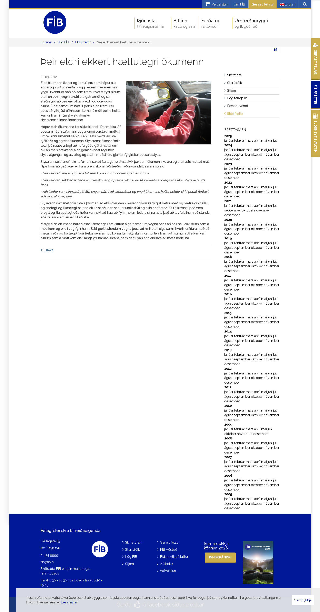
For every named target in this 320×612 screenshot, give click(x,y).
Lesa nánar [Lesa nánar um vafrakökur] (69, 602)
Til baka (47, 250)
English (288, 4)
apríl (257, 140)
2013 (228, 350)
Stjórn (129, 564)
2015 (228, 313)
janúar (229, 140)
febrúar (240, 140)
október (257, 154)
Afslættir (166, 564)
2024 (228, 145)
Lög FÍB (131, 557)
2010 (228, 406)
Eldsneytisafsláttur (174, 557)
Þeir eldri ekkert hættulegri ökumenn (124, 42)
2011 (227, 387)
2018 (228, 257)
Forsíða (46, 42)
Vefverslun (168, 571)
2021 (228, 201)
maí (264, 140)
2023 (228, 164)
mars (250, 140)
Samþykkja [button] (303, 600)
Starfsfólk (132, 549)
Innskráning (220, 557)
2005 (228, 494)
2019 (228, 238)
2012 (228, 369)
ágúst (229, 154)
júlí (275, 140)
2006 (228, 476)
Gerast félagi (262, 4)
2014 (228, 331)
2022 (228, 182)
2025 (228, 136)
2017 (228, 275)
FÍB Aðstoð (168, 549)
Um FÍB (239, 4)
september (242, 154)
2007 (228, 457)
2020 (228, 220)
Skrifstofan (133, 542)
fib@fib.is (47, 562)
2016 (228, 294)
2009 (228, 424)
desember (232, 159)
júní (270, 140)
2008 (228, 438)
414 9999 (51, 555)
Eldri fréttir (83, 42)
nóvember (271, 154)
